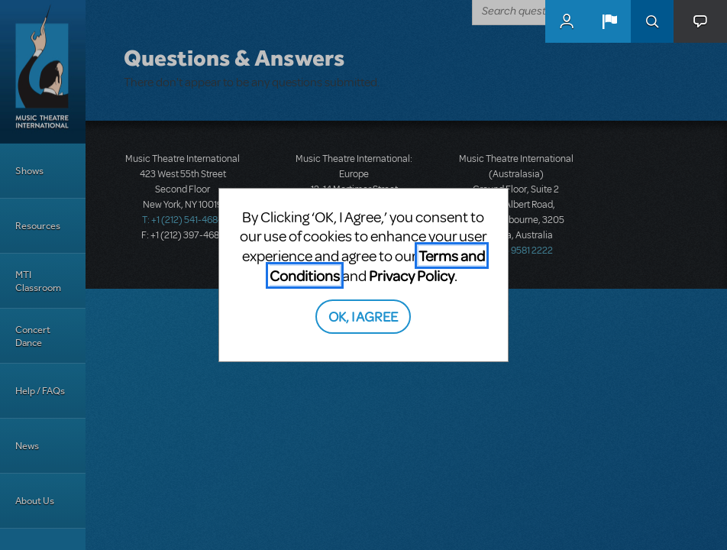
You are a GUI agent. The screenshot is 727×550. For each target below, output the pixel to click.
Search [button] (652, 21)
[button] (609, 21)
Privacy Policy (411, 275)
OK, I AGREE (363, 316)
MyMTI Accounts (566, 21)
